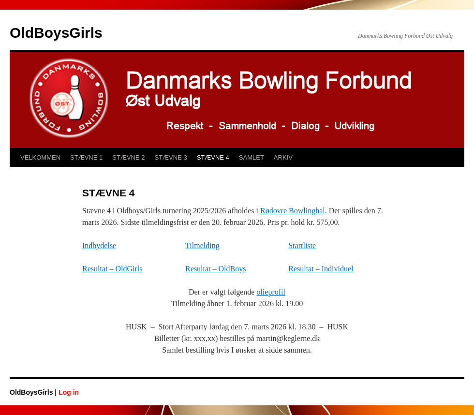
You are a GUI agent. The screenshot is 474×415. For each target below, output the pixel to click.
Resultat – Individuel (320, 269)
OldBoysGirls (56, 33)
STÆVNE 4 (213, 157)
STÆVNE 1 (86, 157)
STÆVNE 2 (128, 157)
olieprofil (270, 292)
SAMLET (251, 157)
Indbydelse (99, 245)
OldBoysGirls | (34, 392)
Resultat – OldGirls (112, 269)
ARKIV (283, 157)
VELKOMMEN (40, 157)
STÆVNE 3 (170, 157)
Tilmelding (202, 245)
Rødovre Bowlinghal (292, 211)
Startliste (302, 245)
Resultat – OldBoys (215, 269)
